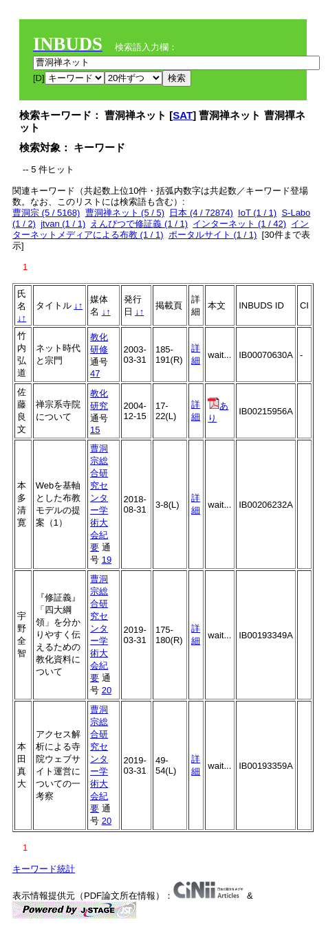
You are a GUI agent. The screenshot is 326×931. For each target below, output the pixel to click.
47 (95, 373)
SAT (183, 115)
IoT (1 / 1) (257, 212)
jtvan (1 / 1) (63, 223)
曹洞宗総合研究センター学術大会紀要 (99, 497)
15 (95, 430)
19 (106, 559)
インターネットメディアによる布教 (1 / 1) (160, 229)
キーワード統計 (43, 869)
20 (106, 690)
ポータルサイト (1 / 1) (213, 234)
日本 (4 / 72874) (201, 212)
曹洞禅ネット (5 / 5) (125, 212)
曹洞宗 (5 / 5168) (46, 212)
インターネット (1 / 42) (239, 223)
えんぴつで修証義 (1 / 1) (139, 223)
